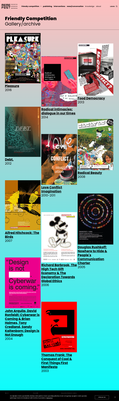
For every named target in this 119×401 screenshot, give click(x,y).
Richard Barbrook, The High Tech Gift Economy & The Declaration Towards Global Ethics (59, 273)
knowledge (89, 6)
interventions (59, 6)
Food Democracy (91, 98)
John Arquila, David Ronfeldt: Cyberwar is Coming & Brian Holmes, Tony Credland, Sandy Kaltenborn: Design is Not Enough (22, 323)
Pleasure (12, 86)
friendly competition (31, 6)
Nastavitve (49, 398)
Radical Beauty (90, 173)
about (98, 6)
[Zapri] (115, 397)
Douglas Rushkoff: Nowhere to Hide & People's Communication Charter (92, 255)
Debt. (9, 159)
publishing (47, 6)
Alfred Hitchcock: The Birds (22, 235)
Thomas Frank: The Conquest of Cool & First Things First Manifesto (56, 361)
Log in (112, 6)
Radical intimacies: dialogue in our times (58, 111)
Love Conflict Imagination (51, 189)
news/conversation (75, 6)
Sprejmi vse (102, 397)
